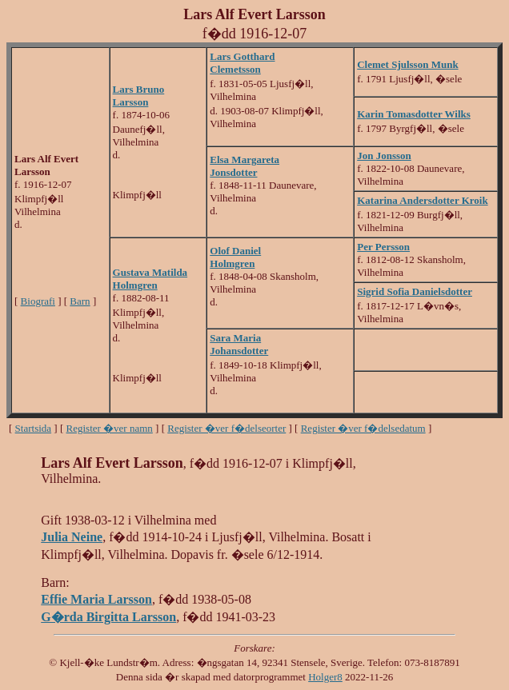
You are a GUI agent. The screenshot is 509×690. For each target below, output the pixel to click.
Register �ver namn (109, 428)
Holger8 (325, 677)
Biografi (38, 301)
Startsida (33, 428)
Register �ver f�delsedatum (363, 428)
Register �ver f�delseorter (226, 428)
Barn (80, 301)
